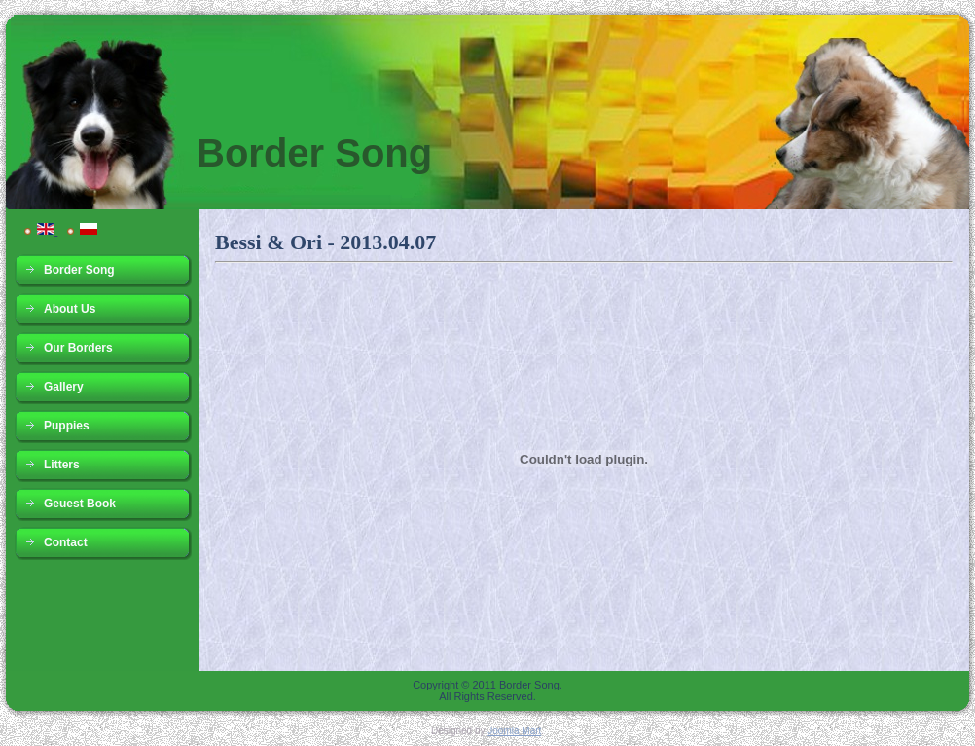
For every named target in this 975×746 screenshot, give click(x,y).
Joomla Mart (514, 731)
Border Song (314, 152)
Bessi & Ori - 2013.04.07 (325, 242)
